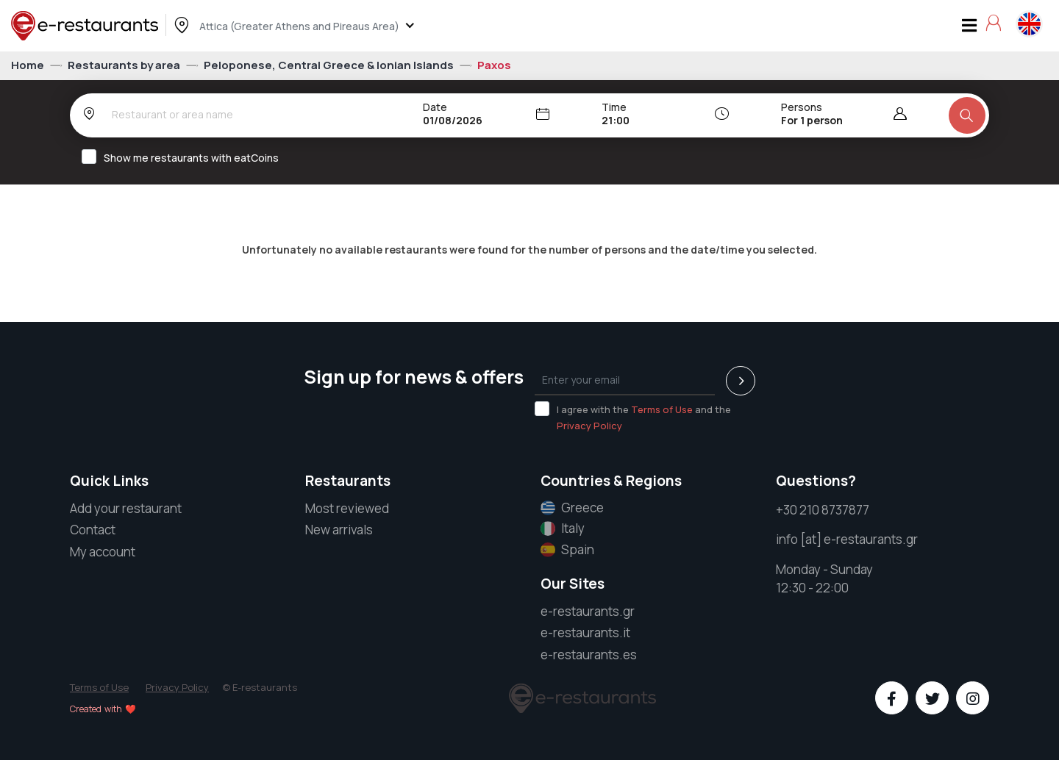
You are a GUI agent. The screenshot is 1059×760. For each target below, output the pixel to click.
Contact (92, 529)
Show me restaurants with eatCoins (185, 157)
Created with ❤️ (103, 709)
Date (435, 107)
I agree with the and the (633, 416)
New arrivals (339, 529)
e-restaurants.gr (588, 611)
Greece (572, 508)
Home (28, 65)
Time (614, 107)
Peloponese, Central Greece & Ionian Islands (330, 65)
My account (102, 551)
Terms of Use (662, 409)
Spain (567, 549)
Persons (801, 107)
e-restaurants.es (589, 654)
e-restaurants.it (585, 632)
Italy (563, 528)
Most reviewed (347, 508)
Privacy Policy (589, 425)
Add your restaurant (126, 508)
